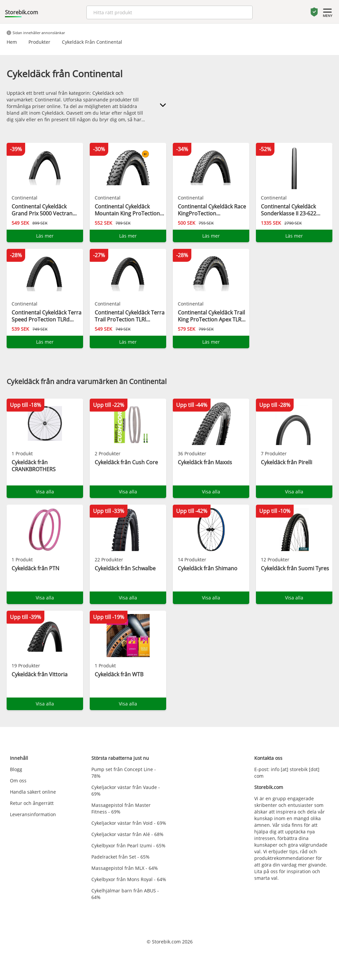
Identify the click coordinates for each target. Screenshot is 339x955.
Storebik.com (21, 12)
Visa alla (45, 491)
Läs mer (45, 236)
